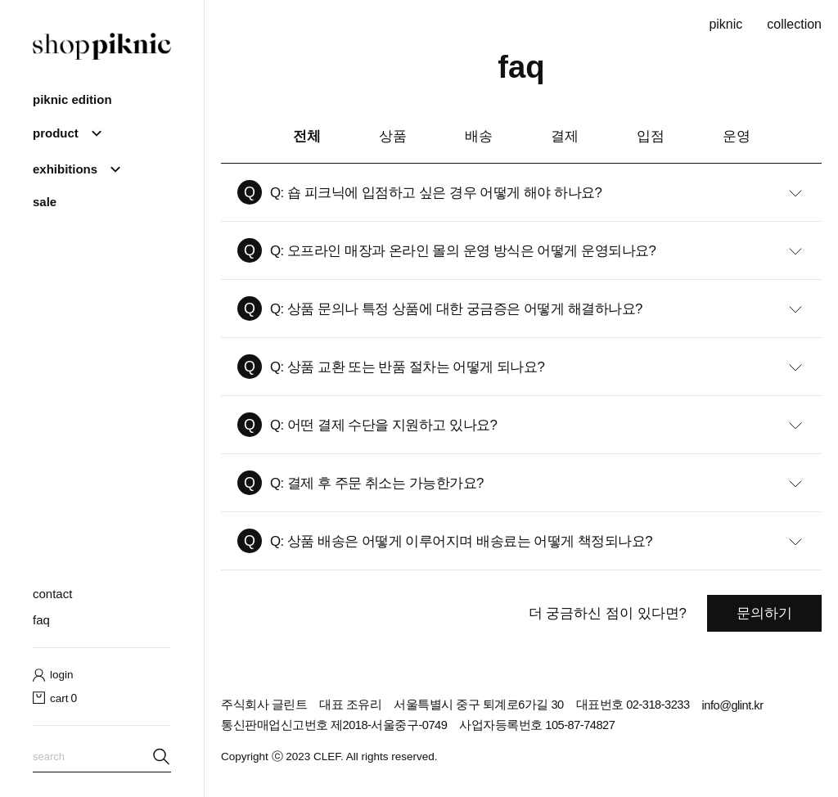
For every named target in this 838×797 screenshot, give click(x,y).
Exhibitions (65, 169)
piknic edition (72, 99)
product (56, 133)
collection (794, 24)
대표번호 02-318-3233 (633, 704)
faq (41, 620)
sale (44, 202)
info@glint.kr (733, 705)
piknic (725, 24)
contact (52, 594)
